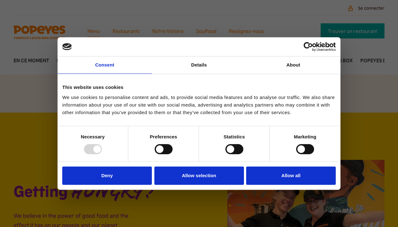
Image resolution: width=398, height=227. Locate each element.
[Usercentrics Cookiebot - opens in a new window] (308, 46)
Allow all (291, 175)
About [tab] (293, 64)
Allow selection (199, 175)
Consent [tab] (104, 64)
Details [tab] (199, 64)
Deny (107, 175)
